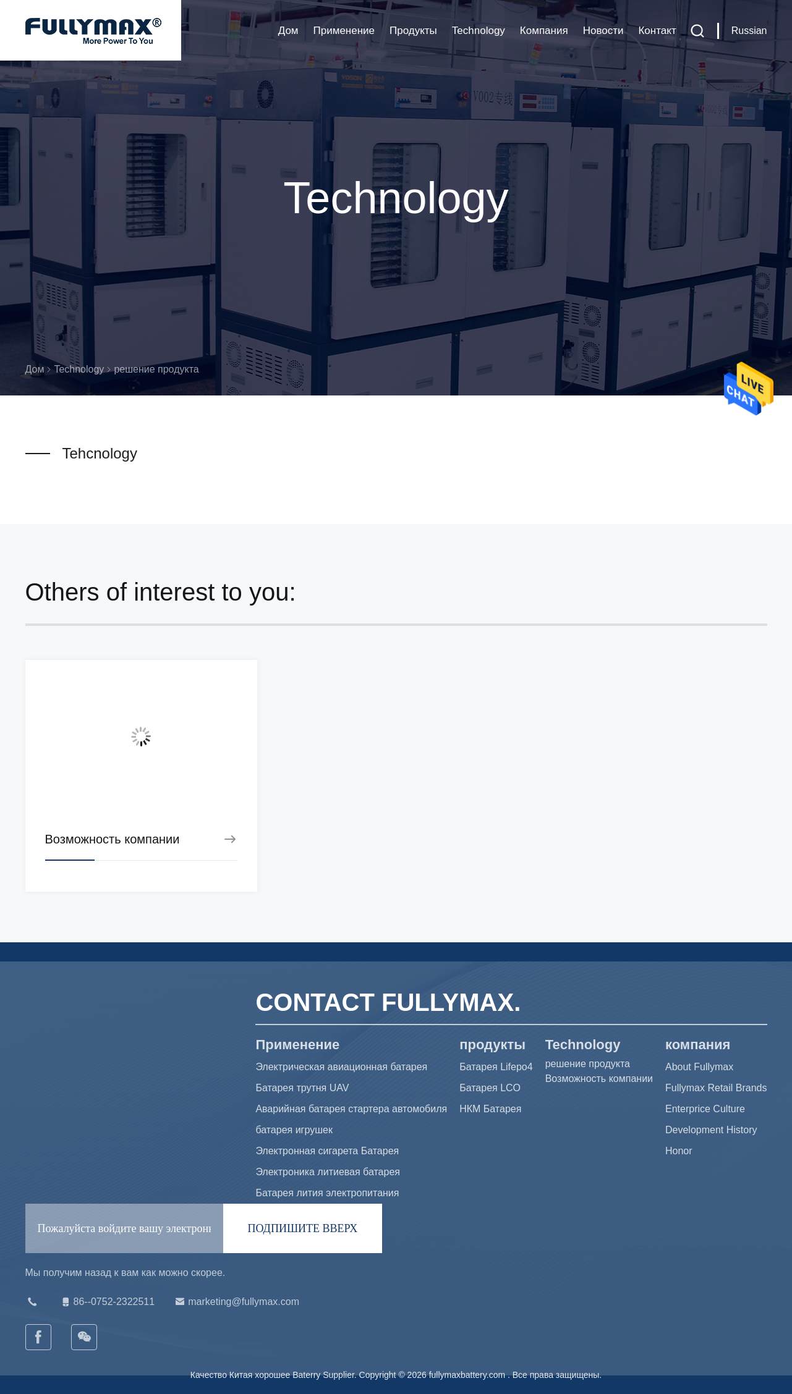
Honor (678, 1151)
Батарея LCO (490, 1088)
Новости (603, 30)
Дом (288, 30)
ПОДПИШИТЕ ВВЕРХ (303, 1228)
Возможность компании (599, 1078)
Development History (711, 1130)
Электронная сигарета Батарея (327, 1151)
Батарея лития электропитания (327, 1193)
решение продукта (587, 1063)
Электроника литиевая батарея (327, 1172)
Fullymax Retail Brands (716, 1088)
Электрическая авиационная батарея (341, 1067)
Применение (344, 30)
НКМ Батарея (490, 1109)
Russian (749, 30)
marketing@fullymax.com (236, 1302)
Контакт (657, 30)
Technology (478, 30)
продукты (413, 30)
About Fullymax (699, 1067)
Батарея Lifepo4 (496, 1067)
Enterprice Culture (705, 1109)
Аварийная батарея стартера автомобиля (351, 1109)
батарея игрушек (294, 1130)
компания (544, 30)
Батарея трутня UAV (302, 1088)
